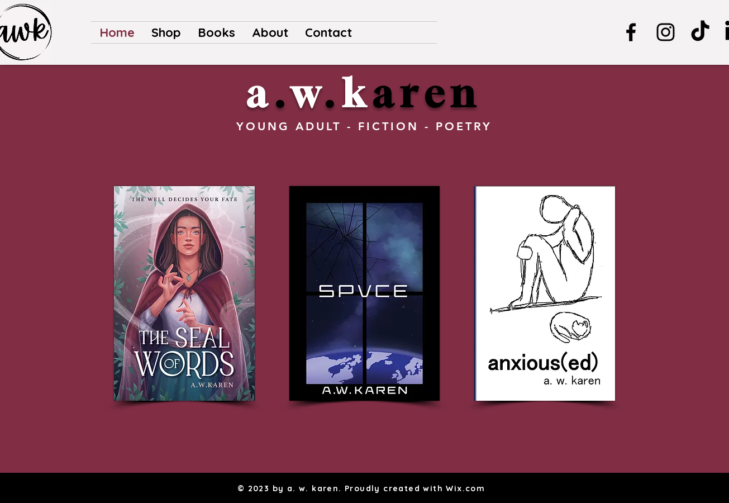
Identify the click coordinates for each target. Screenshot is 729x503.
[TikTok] (700, 32)
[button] (216, 32)
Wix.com (465, 488)
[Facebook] (631, 32)
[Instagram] (666, 32)
